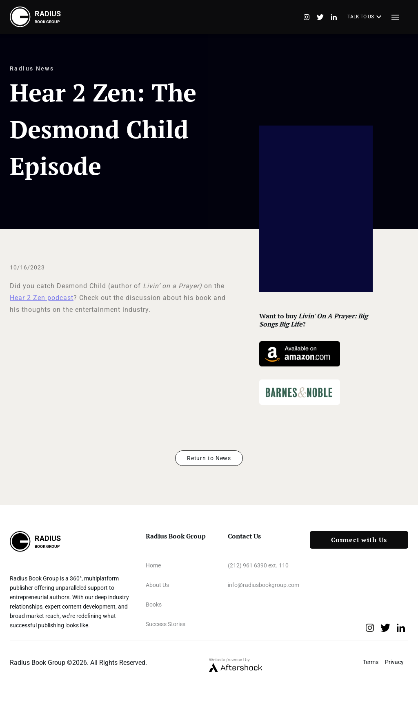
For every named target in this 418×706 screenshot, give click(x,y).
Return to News (209, 458)
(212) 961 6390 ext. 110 (258, 565)
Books (154, 604)
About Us (157, 585)
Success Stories (165, 624)
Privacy (394, 662)
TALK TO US (365, 17)
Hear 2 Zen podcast (41, 298)
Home (153, 565)
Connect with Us (359, 540)
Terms (370, 662)
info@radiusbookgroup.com (263, 585)
